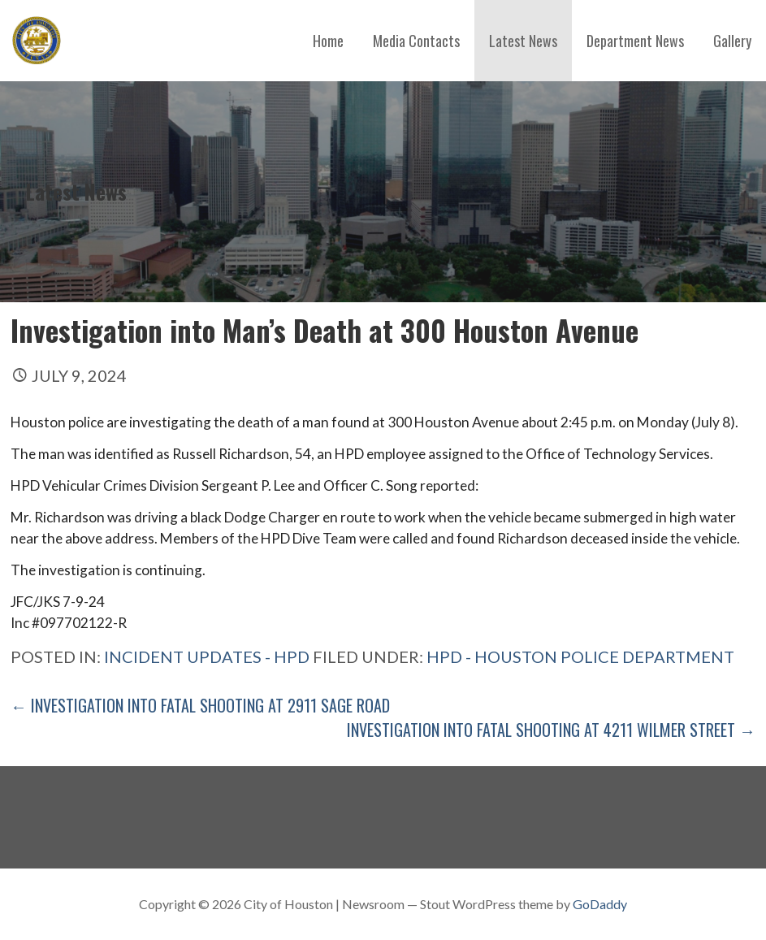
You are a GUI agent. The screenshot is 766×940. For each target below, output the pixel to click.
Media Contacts (416, 40)
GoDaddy (600, 904)
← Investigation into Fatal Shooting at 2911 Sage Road (200, 705)
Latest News (523, 40)
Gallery (732, 40)
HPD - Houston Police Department (580, 656)
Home (328, 40)
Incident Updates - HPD (206, 656)
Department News (635, 40)
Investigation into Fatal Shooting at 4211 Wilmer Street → (551, 729)
